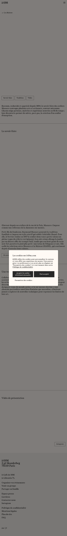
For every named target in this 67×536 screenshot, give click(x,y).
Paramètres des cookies (23, 280)
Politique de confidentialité (23, 267)
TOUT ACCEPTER (44, 274)
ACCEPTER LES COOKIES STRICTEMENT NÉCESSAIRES (23, 274)
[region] (33, 268)
